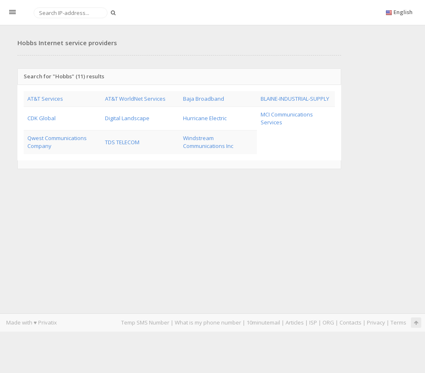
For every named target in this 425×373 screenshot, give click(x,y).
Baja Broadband (203, 98)
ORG (328, 322)
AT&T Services (45, 98)
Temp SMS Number (145, 322)
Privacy (376, 322)
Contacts (350, 322)
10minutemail (263, 322)
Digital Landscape (127, 118)
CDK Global (41, 118)
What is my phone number (208, 322)
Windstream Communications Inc (208, 142)
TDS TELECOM (122, 142)
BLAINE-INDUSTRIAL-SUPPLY (295, 98)
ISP (313, 322)
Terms (398, 322)
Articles (295, 322)
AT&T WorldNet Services (135, 98)
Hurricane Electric (205, 118)
